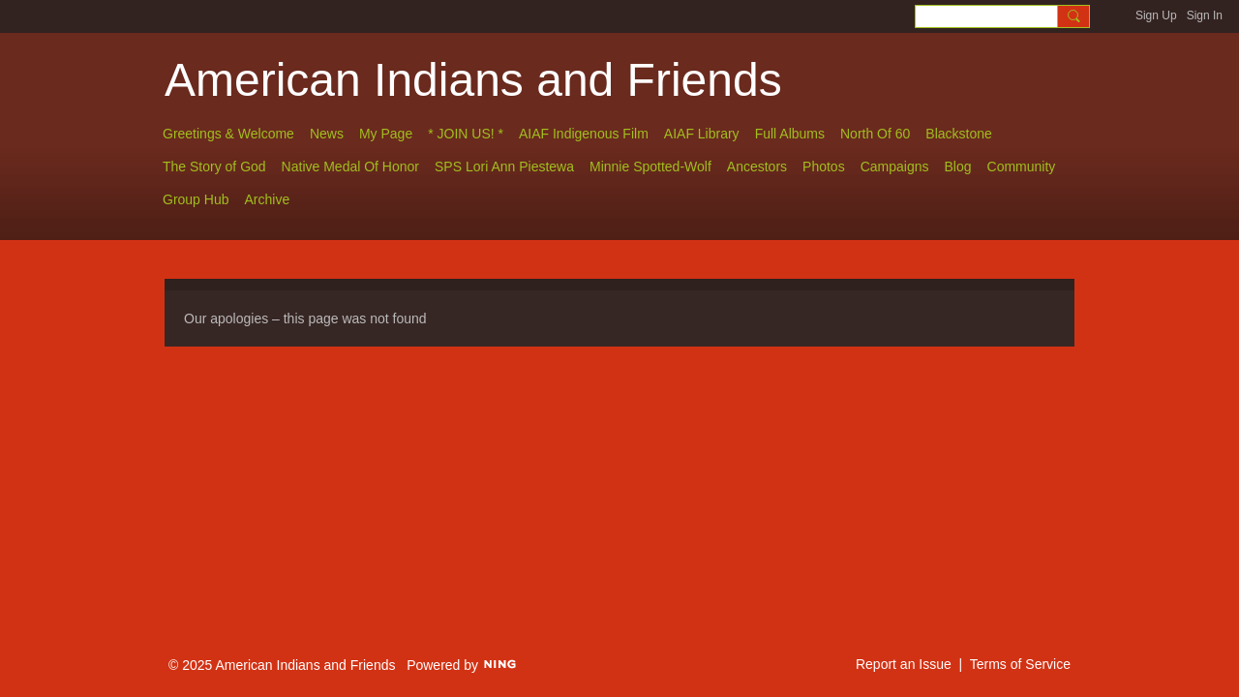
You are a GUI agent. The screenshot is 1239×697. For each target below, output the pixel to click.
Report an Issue (904, 664)
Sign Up (1156, 15)
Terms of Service (1020, 664)
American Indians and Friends (473, 80)
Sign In (1205, 15)
